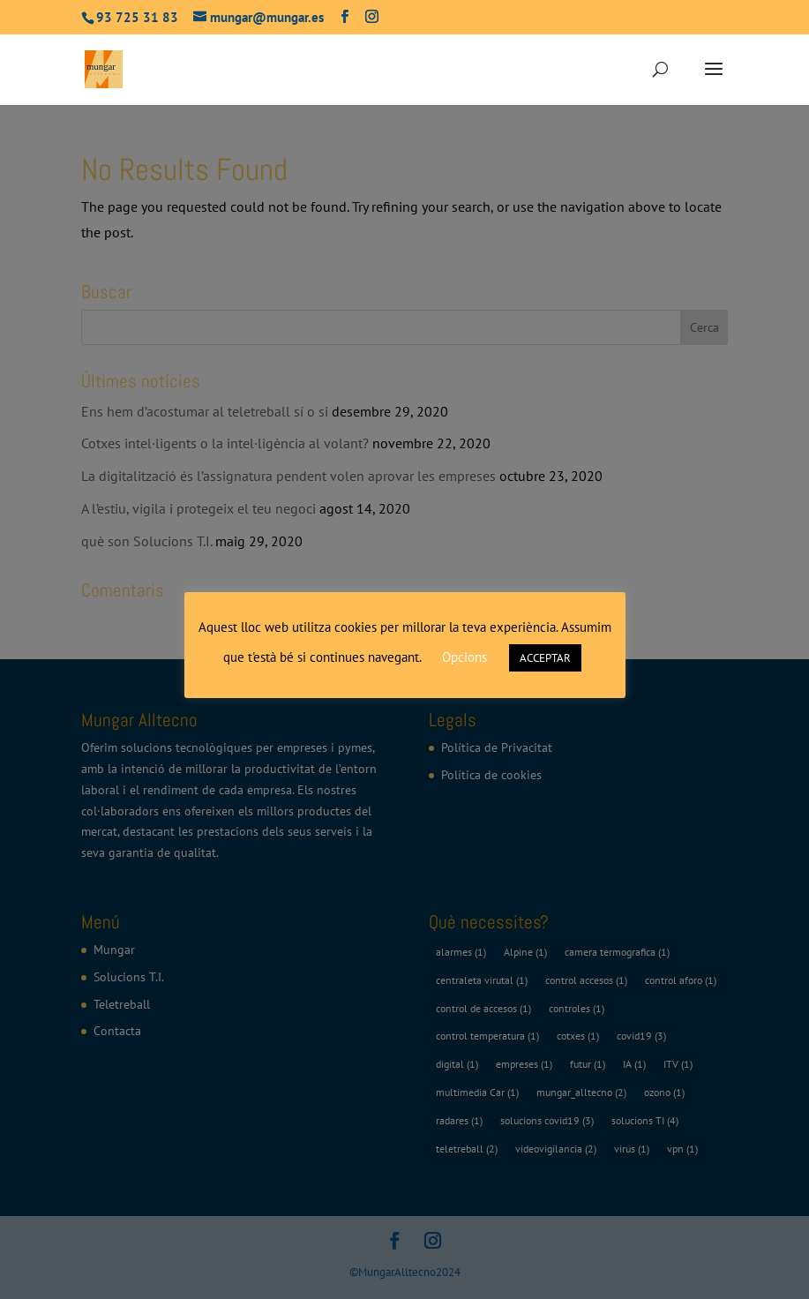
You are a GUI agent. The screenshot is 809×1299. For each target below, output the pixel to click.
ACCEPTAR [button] (545, 657)
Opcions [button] (464, 657)
